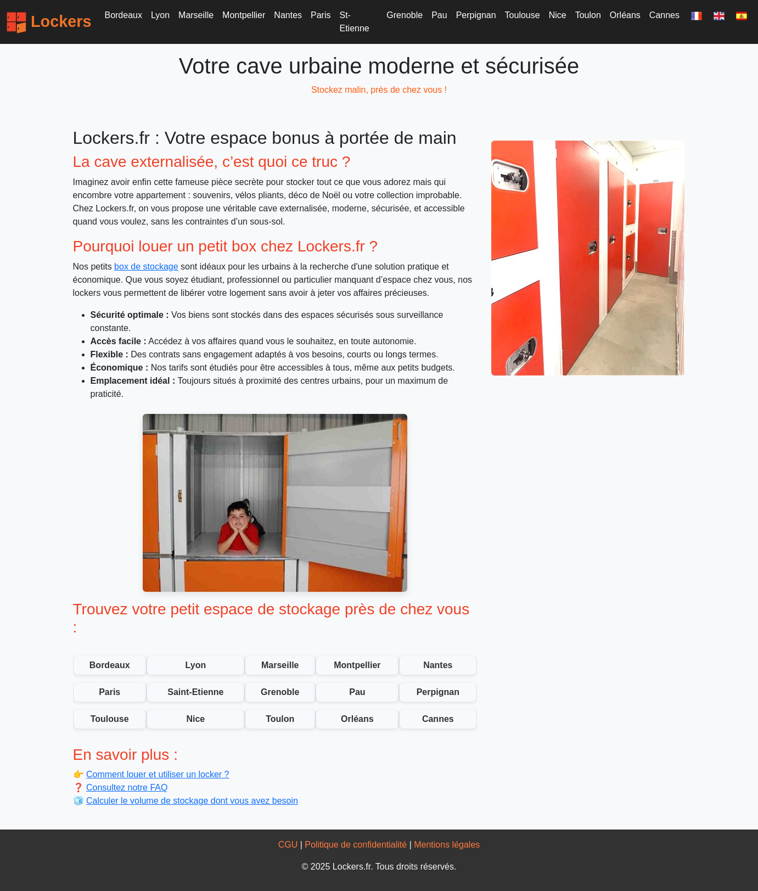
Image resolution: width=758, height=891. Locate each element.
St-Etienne (354, 21)
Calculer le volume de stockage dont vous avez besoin (192, 800)
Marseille (196, 15)
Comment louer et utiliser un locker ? (157, 774)
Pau (439, 15)
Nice (557, 15)
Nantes (288, 15)
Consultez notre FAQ (127, 787)
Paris (320, 15)
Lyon (160, 15)
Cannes (664, 15)
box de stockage (146, 266)
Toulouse (522, 15)
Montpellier (243, 15)
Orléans (625, 15)
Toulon (588, 15)
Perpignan (476, 15)
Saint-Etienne (195, 692)
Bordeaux (123, 15)
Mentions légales (447, 844)
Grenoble (404, 15)
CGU (288, 844)
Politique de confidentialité (356, 844)
